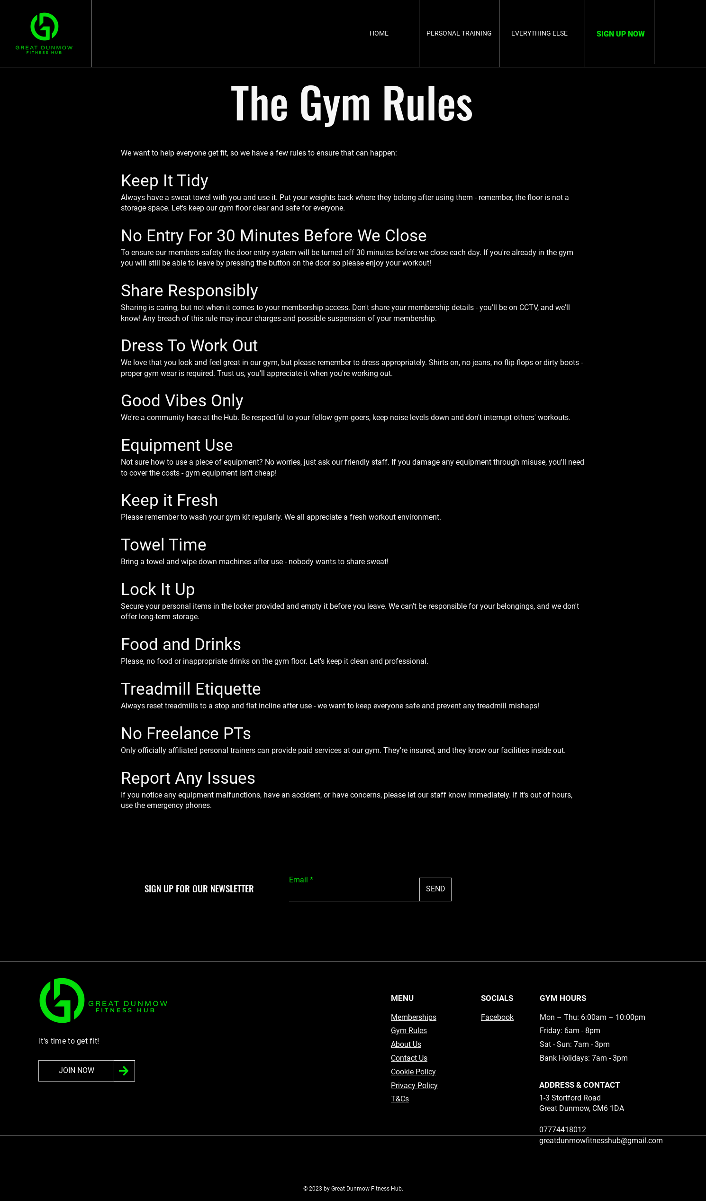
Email (298, 880)
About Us (406, 1044)
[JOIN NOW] (76, 1071)
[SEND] (435, 889)
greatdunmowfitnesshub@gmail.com (601, 1140)
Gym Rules (409, 1030)
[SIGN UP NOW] (620, 34)
